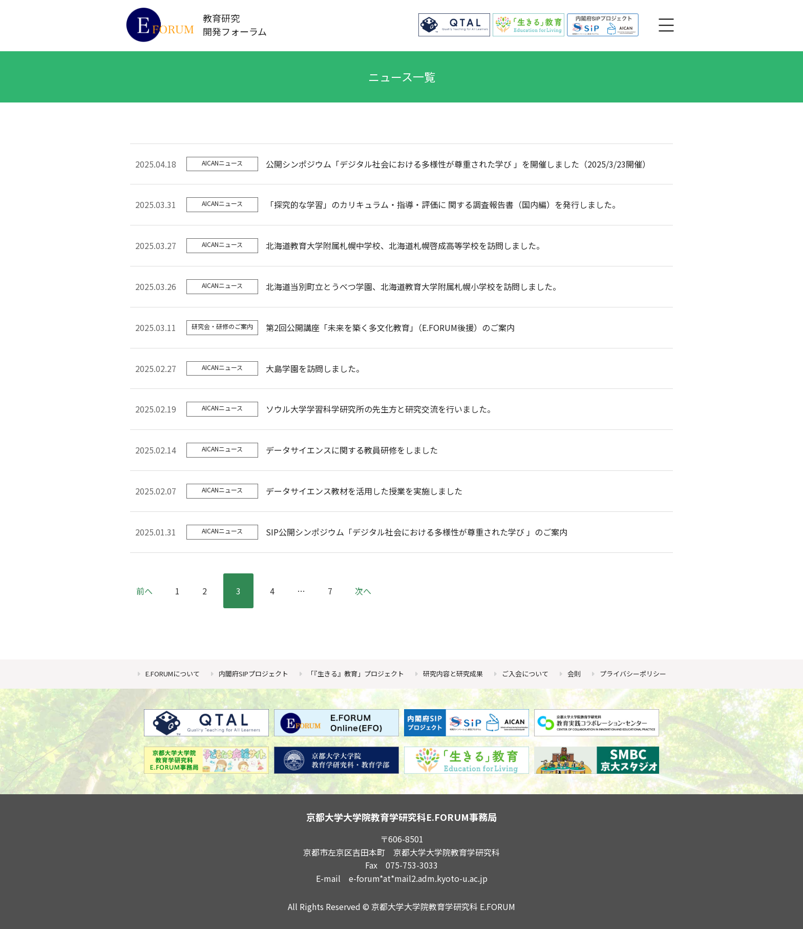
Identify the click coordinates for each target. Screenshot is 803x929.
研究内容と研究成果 (453, 673)
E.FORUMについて (172, 673)
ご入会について (525, 673)
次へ (363, 591)
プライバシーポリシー (633, 673)
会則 (574, 673)
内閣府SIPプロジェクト (253, 673)
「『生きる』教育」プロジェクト (355, 673)
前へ (144, 591)
